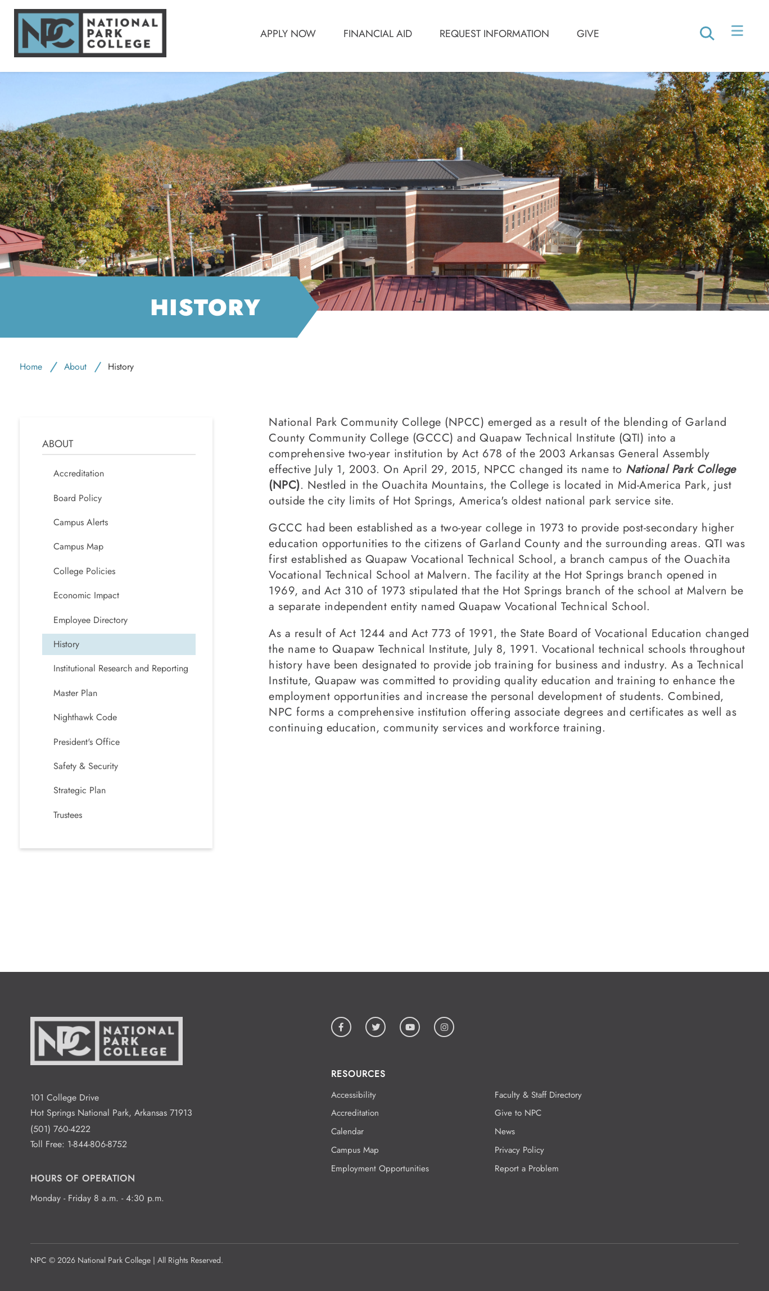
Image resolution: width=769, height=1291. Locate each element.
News (505, 1131)
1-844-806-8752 (97, 1144)
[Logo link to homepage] (90, 54)
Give (588, 33)
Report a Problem (527, 1168)
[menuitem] (119, 546)
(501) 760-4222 (60, 1128)
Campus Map (355, 1150)
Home (31, 366)
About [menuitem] (57, 444)
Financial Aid (377, 33)
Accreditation (355, 1113)
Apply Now (288, 33)
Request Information (494, 33)
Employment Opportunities (380, 1168)
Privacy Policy (519, 1150)
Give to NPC (518, 1113)
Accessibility (353, 1095)
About (75, 366)
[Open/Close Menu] (738, 33)
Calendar (347, 1131)
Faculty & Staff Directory (538, 1095)
